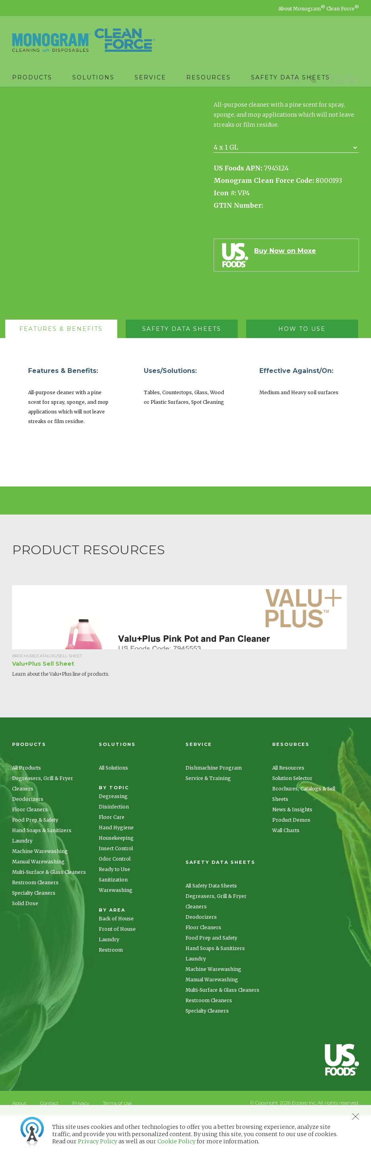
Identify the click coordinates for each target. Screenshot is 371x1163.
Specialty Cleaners (33, 941)
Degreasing (113, 844)
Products (32, 77)
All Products (26, 815)
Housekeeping (116, 886)
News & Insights (292, 857)
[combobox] (286, 195)
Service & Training (208, 826)
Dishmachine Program (214, 815)
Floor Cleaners (30, 857)
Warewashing (115, 938)
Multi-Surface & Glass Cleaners (49, 920)
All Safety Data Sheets (211, 933)
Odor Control (114, 907)
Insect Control (116, 896)
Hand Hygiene (116, 875)
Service (150, 77)
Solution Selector (292, 826)
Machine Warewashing (40, 899)
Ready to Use (114, 917)
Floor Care (111, 865)
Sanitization (113, 927)
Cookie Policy (176, 1141)
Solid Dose (25, 951)
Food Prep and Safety (211, 986)
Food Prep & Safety (35, 868)
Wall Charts (286, 878)
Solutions (93, 77)
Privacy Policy (97, 1141)
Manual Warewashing (38, 909)
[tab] (65, 376)
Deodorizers (27, 847)
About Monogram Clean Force (318, 9)
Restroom (111, 998)
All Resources (288, 815)
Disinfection (114, 854)
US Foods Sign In (342, 77)
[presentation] (61, 376)
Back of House (116, 966)
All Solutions (113, 815)
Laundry (22, 888)
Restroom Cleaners (35, 930)
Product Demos (291, 868)
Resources (208, 77)
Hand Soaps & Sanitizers (41, 878)
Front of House (117, 977)
